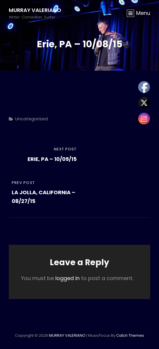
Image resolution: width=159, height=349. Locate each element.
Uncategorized (31, 119)
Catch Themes (130, 335)
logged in (67, 278)
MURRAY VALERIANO (35, 10)
